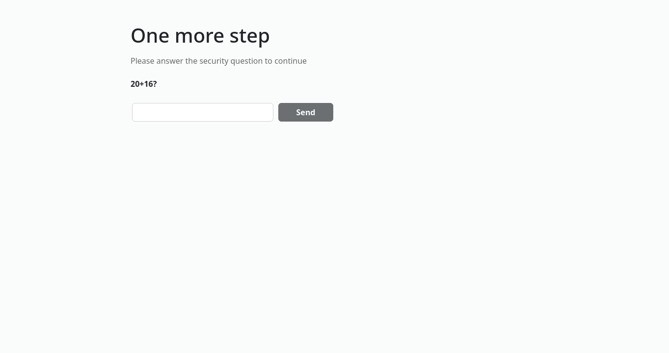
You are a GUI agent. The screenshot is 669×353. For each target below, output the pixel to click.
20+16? (144, 83)
